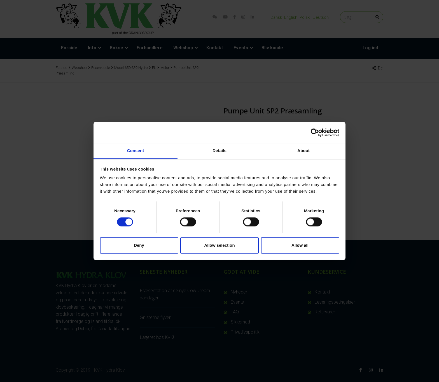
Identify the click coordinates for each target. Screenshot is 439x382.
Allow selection (219, 245)
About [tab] (303, 150)
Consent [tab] (135, 150)
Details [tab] (219, 150)
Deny (139, 245)
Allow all (300, 245)
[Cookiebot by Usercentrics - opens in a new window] (314, 132)
